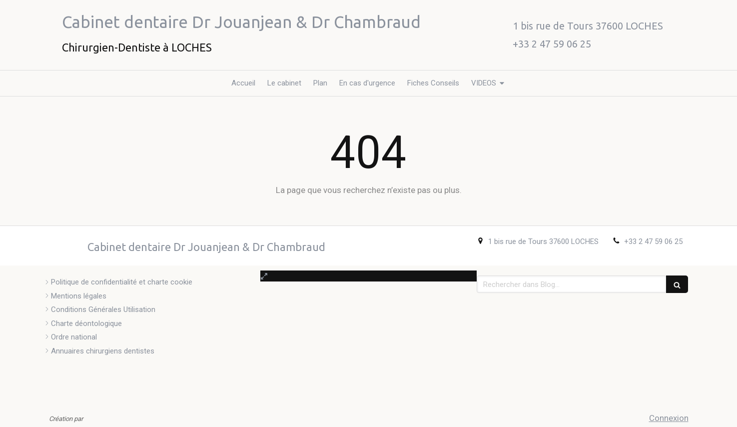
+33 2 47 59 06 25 (653, 241)
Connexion (669, 418)
